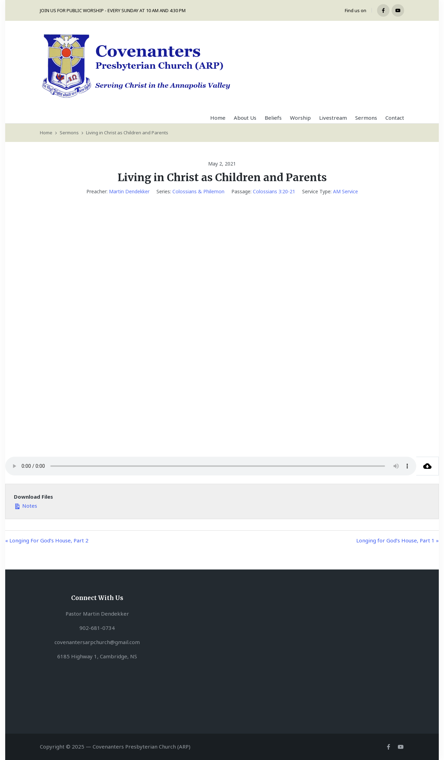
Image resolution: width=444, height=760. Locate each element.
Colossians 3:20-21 (274, 191)
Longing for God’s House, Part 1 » (397, 540)
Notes (25, 505)
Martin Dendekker (129, 191)
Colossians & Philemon (198, 191)
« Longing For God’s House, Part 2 (46, 540)
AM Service (345, 191)
